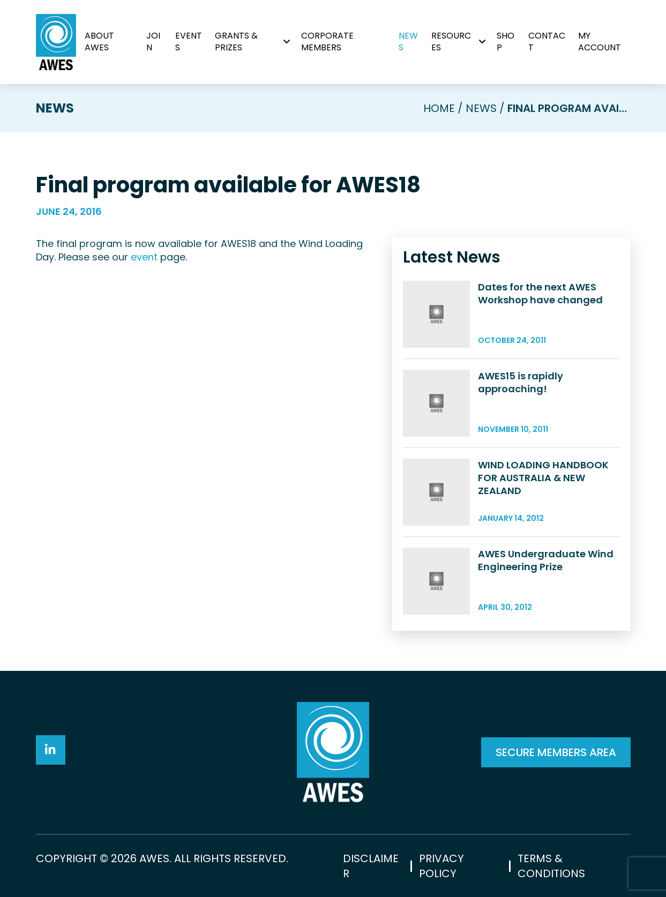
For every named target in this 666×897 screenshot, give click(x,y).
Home (439, 108)
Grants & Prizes (236, 41)
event (144, 257)
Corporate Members (327, 41)
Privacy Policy (441, 866)
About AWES (99, 41)
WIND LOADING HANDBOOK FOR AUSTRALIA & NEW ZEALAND (543, 477)
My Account (599, 41)
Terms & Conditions (551, 866)
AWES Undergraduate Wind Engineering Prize (545, 560)
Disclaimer (371, 866)
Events (188, 41)
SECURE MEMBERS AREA (556, 752)
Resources (451, 41)
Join (153, 41)
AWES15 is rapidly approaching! (520, 382)
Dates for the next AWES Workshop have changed (540, 293)
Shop (505, 41)
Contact (546, 41)
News (408, 41)
